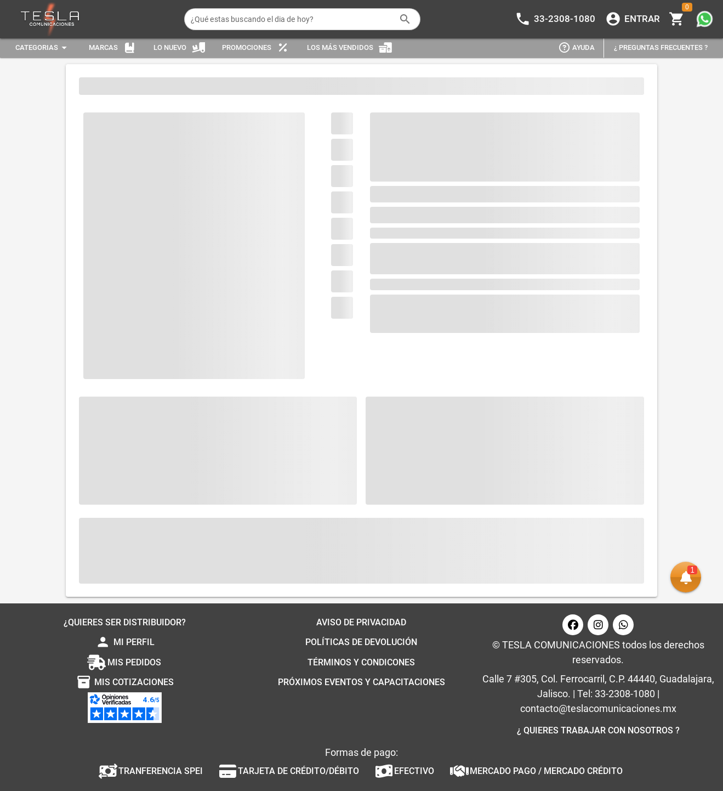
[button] (685, 577)
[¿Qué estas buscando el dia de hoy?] (291, 19)
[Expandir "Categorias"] (43, 48)
